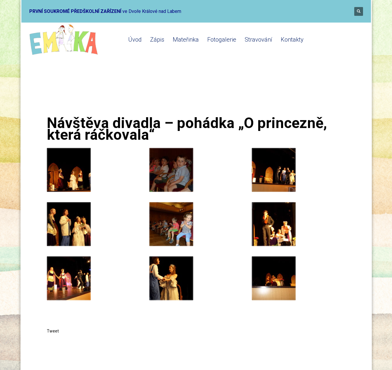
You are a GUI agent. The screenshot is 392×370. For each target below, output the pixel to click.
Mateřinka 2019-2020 (125, 91)
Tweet (53, 331)
